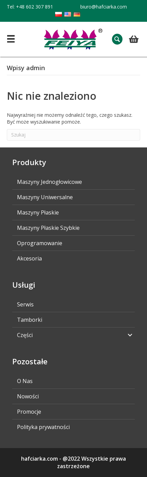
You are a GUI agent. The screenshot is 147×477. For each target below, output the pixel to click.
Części (25, 335)
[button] (117, 39)
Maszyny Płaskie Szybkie (48, 228)
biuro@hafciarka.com (103, 6)
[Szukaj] (73, 135)
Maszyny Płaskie (38, 212)
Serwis (25, 304)
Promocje (29, 411)
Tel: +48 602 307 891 (30, 6)
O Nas (25, 381)
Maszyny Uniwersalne (45, 197)
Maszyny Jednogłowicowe (49, 182)
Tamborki (29, 319)
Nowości (28, 396)
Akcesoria (29, 258)
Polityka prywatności (43, 427)
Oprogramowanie (39, 243)
